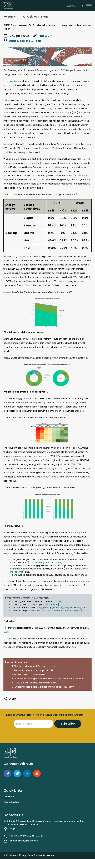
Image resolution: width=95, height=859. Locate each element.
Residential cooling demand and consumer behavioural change (48, 678)
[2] (5, 638)
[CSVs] (58, 601)
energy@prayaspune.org (24, 840)
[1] (4, 627)
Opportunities (11, 802)
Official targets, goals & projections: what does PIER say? (44, 686)
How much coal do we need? (29, 674)
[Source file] (52, 604)
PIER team (45, 35)
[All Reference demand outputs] (65, 610)
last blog (14, 81)
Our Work (8, 796)
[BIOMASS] (57, 607)
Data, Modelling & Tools (25, 41)
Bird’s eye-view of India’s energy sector (34, 666)
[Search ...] (74, 6)
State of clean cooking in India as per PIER (36, 682)
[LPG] (66, 607)
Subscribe (68, 724)
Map (12, 828)
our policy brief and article (47, 562)
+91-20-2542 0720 (19, 835)
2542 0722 (37, 835)
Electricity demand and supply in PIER (34, 670)
